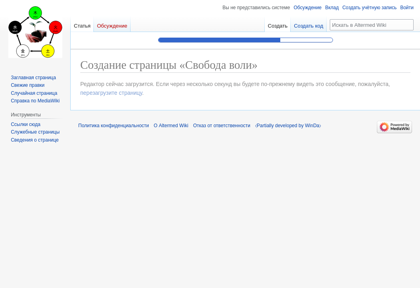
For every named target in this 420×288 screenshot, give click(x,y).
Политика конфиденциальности (113, 125)
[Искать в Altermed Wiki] (372, 24)
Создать (277, 26)
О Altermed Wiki (171, 125)
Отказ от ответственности (221, 125)
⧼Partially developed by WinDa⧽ (288, 125)
